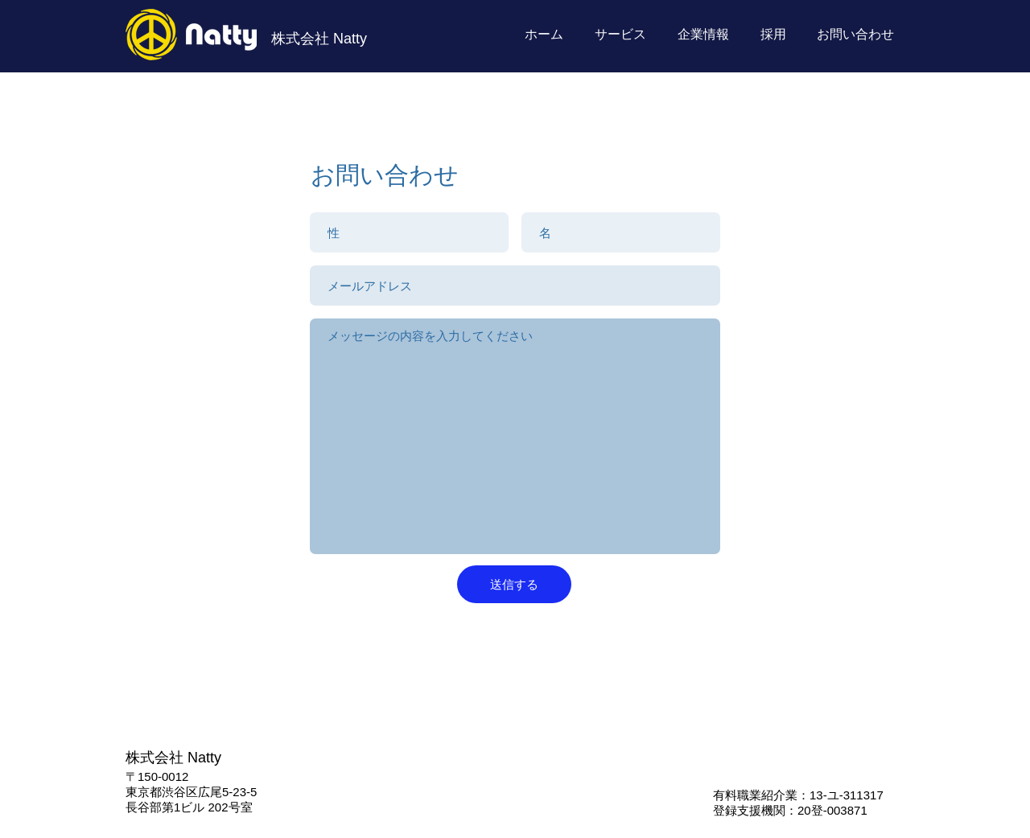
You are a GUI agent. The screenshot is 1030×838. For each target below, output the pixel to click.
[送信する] (514, 584)
